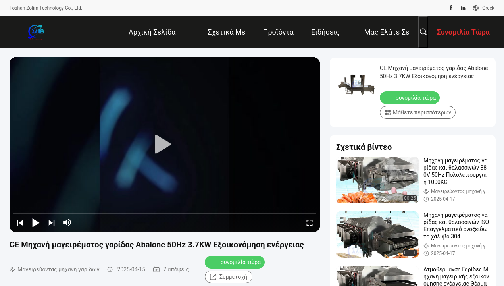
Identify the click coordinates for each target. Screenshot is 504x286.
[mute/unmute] (67, 222)
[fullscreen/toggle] (309, 222)
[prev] (20, 222)
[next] (52, 222)
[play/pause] (36, 222)
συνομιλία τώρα (235, 262)
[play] (165, 145)
